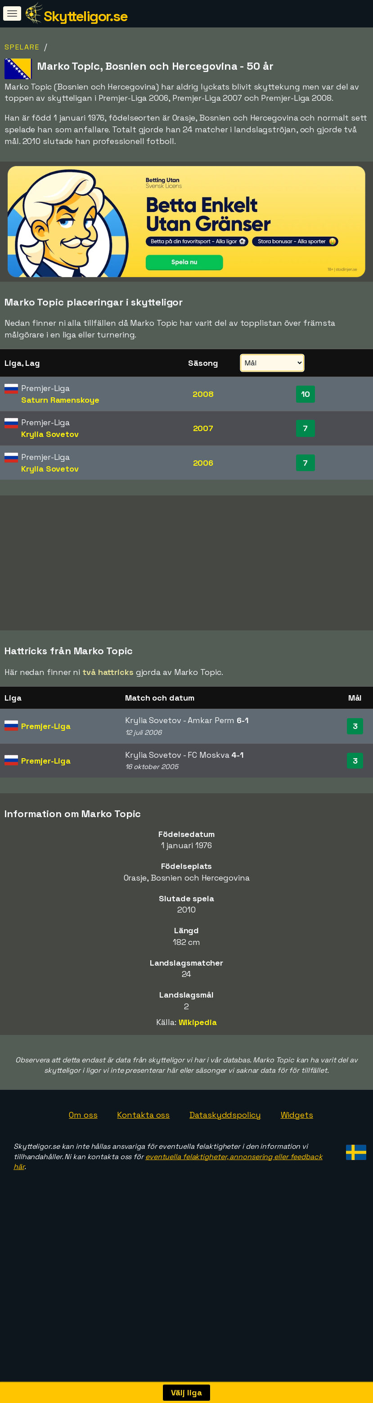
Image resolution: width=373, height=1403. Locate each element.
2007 (203, 428)
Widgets (297, 1202)
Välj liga (186, 1392)
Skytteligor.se (85, 16)
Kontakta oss (143, 1202)
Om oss (83, 1202)
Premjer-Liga (46, 814)
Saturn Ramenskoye (60, 400)
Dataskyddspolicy (225, 1202)
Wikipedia (198, 1110)
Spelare (22, 47)
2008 (203, 394)
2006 (203, 463)
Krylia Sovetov (50, 434)
